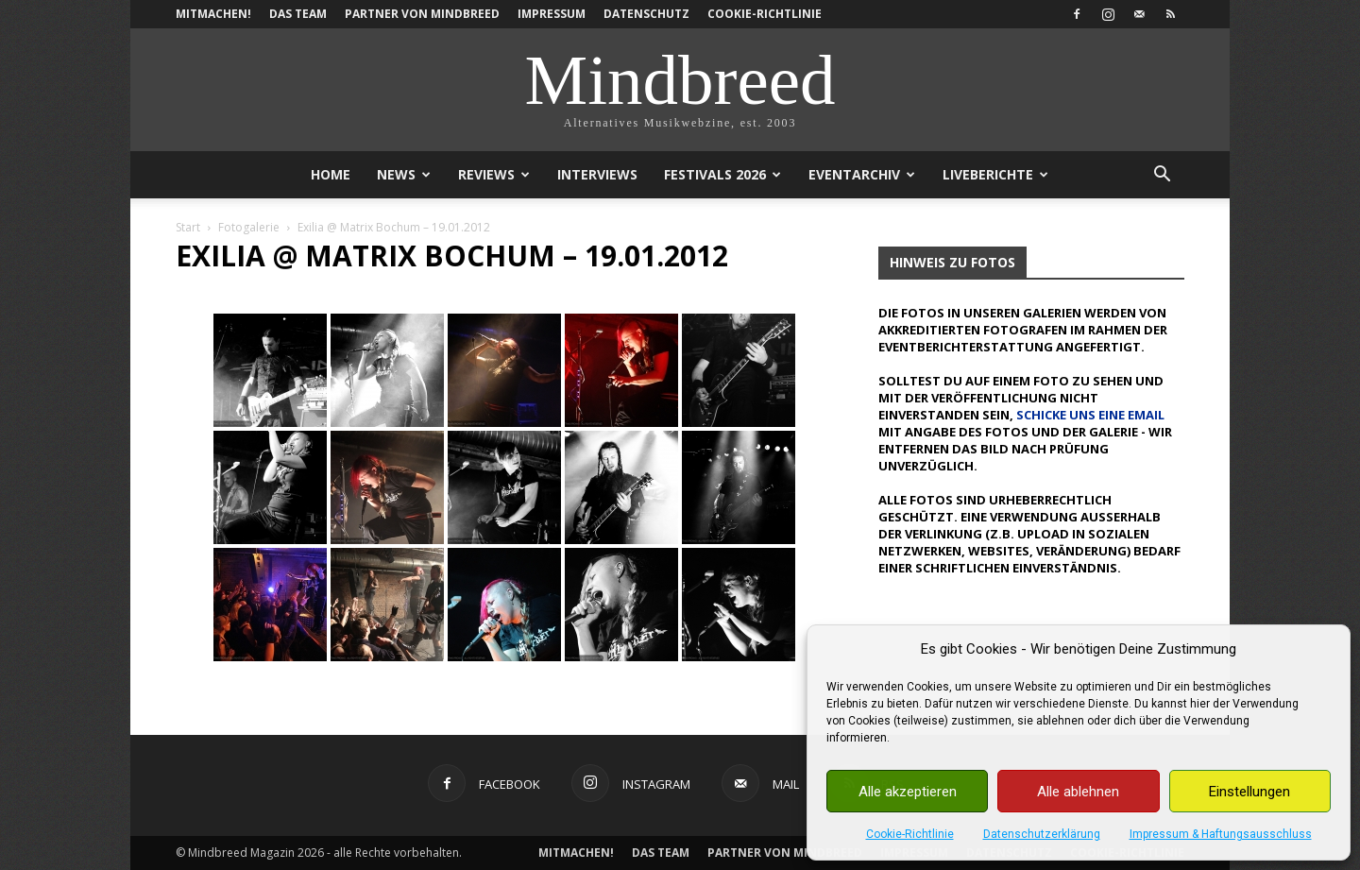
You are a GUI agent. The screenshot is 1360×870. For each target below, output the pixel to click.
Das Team (298, 14)
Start (188, 227)
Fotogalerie (249, 227)
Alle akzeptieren (907, 791)
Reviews (494, 174)
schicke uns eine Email (1090, 414)
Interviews (597, 174)
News (404, 174)
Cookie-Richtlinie (910, 834)
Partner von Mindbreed (422, 14)
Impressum (552, 14)
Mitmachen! (213, 14)
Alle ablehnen (1078, 791)
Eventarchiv (861, 174)
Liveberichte (995, 174)
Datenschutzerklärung (1041, 834)
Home (330, 174)
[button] (1161, 176)
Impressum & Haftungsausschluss (1221, 834)
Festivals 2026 (722, 174)
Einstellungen (1249, 791)
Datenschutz (646, 14)
